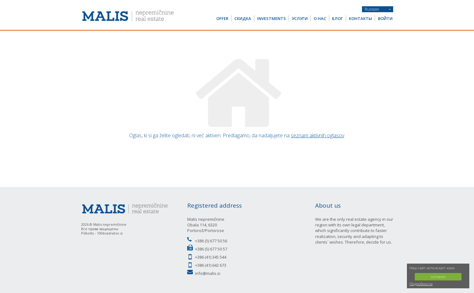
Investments (271, 18)
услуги (300, 18)
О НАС (320, 18)
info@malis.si (207, 273)
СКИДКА (242, 18)
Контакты (360, 18)
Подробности (420, 283)
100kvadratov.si (110, 233)
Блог (337, 18)
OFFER (222, 18)
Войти (385, 18)
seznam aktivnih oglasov (317, 135)
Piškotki (87, 233)
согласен (438, 276)
